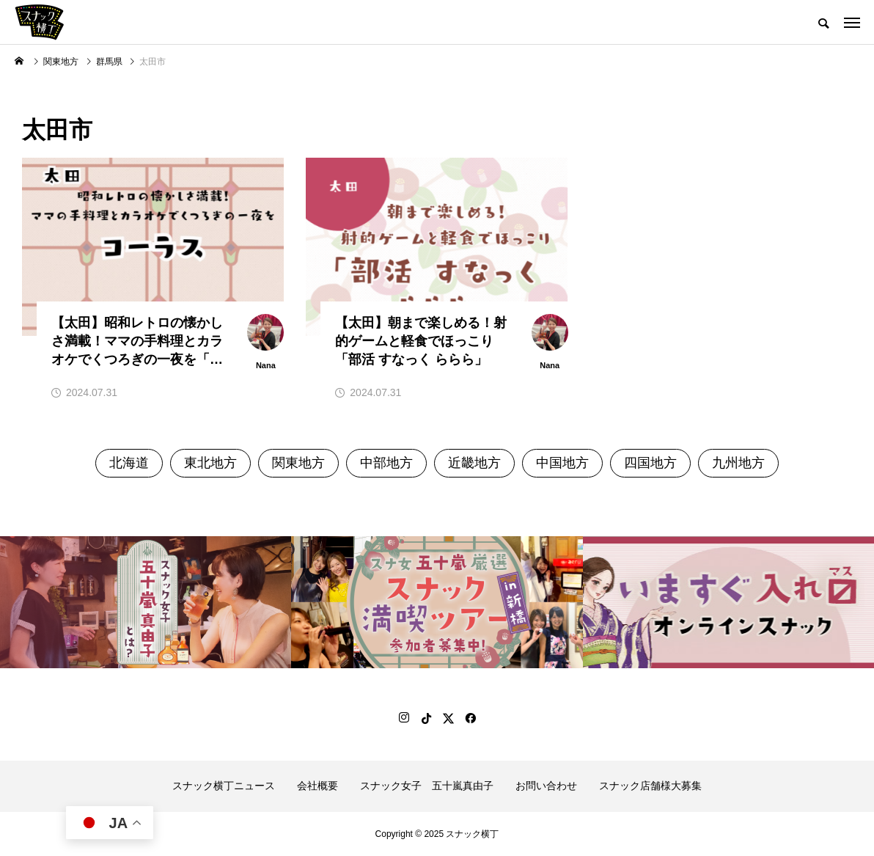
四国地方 (650, 463)
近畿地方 (474, 463)
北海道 (129, 463)
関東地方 (298, 463)
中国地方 (562, 463)
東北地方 (210, 463)
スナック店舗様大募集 (650, 785)
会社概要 (317, 785)
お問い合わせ (546, 785)
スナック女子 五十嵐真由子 (426, 785)
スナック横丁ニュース (223, 785)
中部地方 (386, 463)
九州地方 (738, 463)
